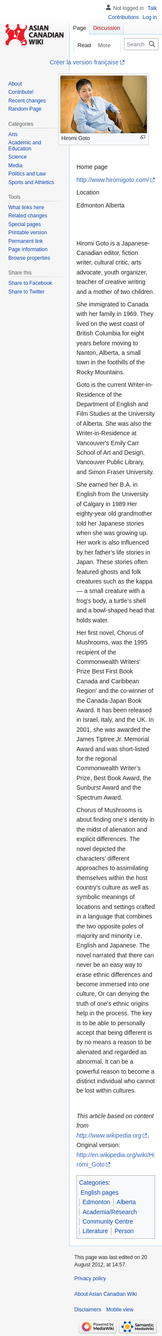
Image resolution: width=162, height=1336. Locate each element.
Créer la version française (84, 62)
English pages (100, 1192)
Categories (93, 1182)
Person (123, 1231)
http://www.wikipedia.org (108, 1135)
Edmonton (96, 1202)
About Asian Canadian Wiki (105, 1294)
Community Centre (108, 1221)
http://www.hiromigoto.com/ (112, 179)
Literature (95, 1231)
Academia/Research (110, 1211)
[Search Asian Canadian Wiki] (141, 44)
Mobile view (119, 1310)
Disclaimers (87, 1310)
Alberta (126, 1202)
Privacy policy (90, 1278)
